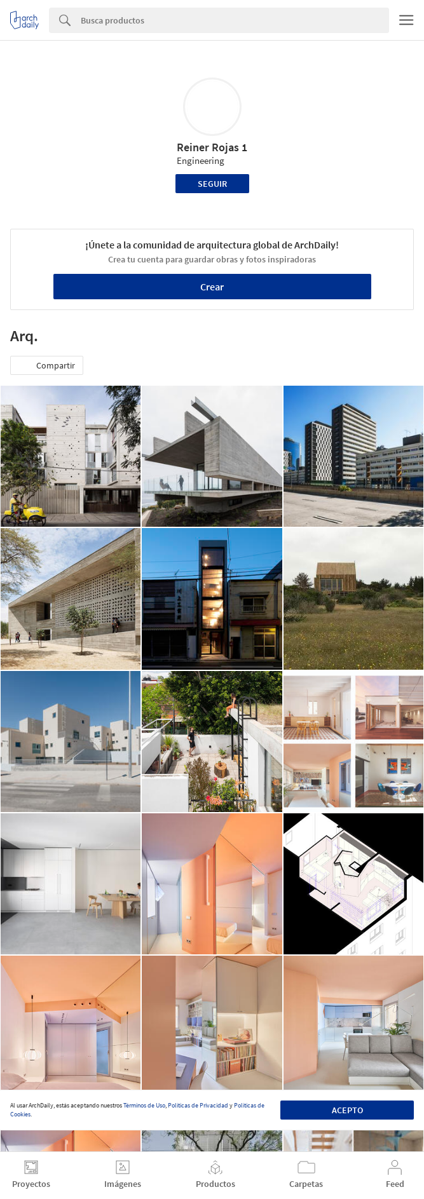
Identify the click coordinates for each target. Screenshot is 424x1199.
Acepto (347, 1110)
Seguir (212, 183)
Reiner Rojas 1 (212, 147)
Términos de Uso (144, 1105)
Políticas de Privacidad (198, 1105)
